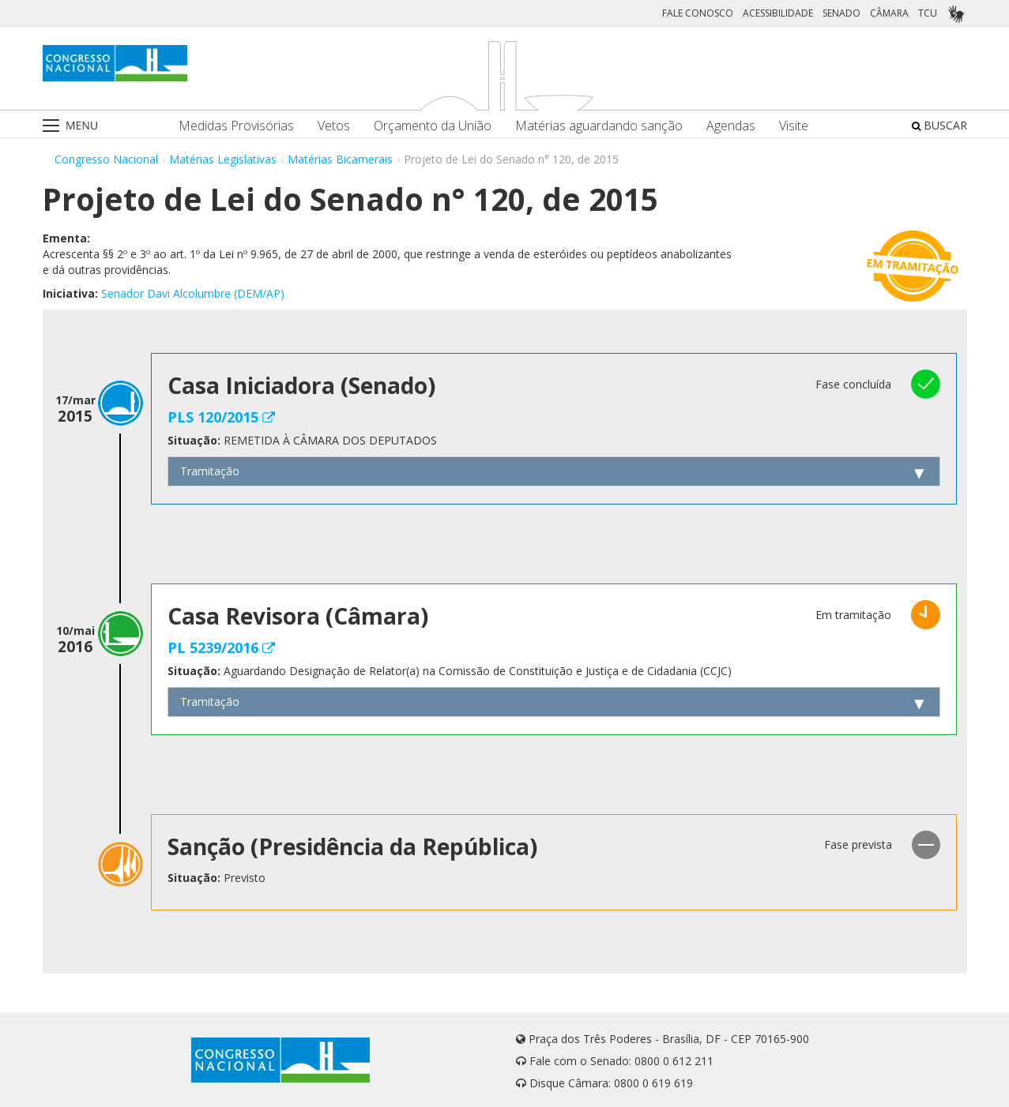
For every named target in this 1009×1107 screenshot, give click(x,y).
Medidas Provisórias (236, 126)
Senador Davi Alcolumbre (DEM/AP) (192, 293)
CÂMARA (889, 13)
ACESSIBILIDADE (778, 13)
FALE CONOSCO (697, 13)
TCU (927, 13)
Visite (793, 126)
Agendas (730, 126)
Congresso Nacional (106, 159)
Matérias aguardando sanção (599, 126)
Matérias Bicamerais (340, 159)
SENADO (841, 13)
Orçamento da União (432, 126)
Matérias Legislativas (223, 159)
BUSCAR (939, 125)
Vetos (334, 126)
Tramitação (209, 470)
